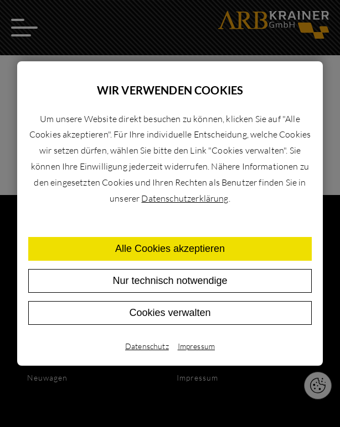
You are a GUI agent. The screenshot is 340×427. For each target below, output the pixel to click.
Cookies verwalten (169, 312)
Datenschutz (147, 346)
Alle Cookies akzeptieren (170, 248)
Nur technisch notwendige (169, 280)
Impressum (196, 346)
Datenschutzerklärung (184, 198)
